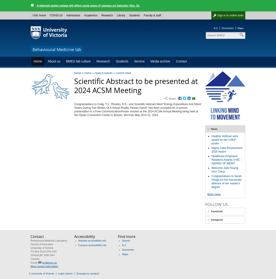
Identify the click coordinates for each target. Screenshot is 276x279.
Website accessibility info (92, 240)
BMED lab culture (78, 61)
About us (54, 61)
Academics (91, 15)
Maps (241, 28)
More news (214, 194)
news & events (103, 73)
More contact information (44, 266)
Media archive (160, 61)
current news (124, 73)
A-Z (216, 28)
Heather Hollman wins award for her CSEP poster (224, 140)
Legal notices (65, 273)
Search (126, 240)
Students (134, 15)
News (214, 129)
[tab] (225, 129)
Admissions (73, 15)
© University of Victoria (41, 273)
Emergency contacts (88, 273)
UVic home (39, 15)
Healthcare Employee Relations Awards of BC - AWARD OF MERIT (226, 160)
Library (121, 15)
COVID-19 (56, 15)
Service (139, 61)
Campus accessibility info (92, 245)
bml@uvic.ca (49, 262)
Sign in (230, 15)
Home (38, 61)
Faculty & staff (152, 15)
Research (107, 15)
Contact (181, 61)
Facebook (217, 211)
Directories (228, 28)
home (77, 73)
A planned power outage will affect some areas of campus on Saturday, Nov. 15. (88, 5)
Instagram (217, 219)
